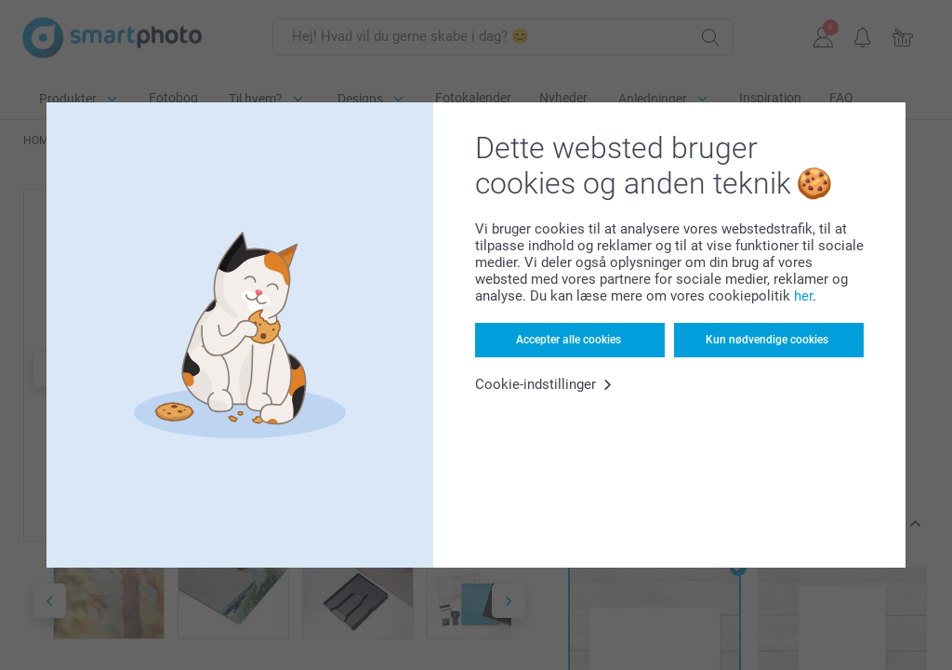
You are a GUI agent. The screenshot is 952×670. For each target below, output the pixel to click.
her (803, 296)
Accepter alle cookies (568, 339)
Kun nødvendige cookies (767, 339)
